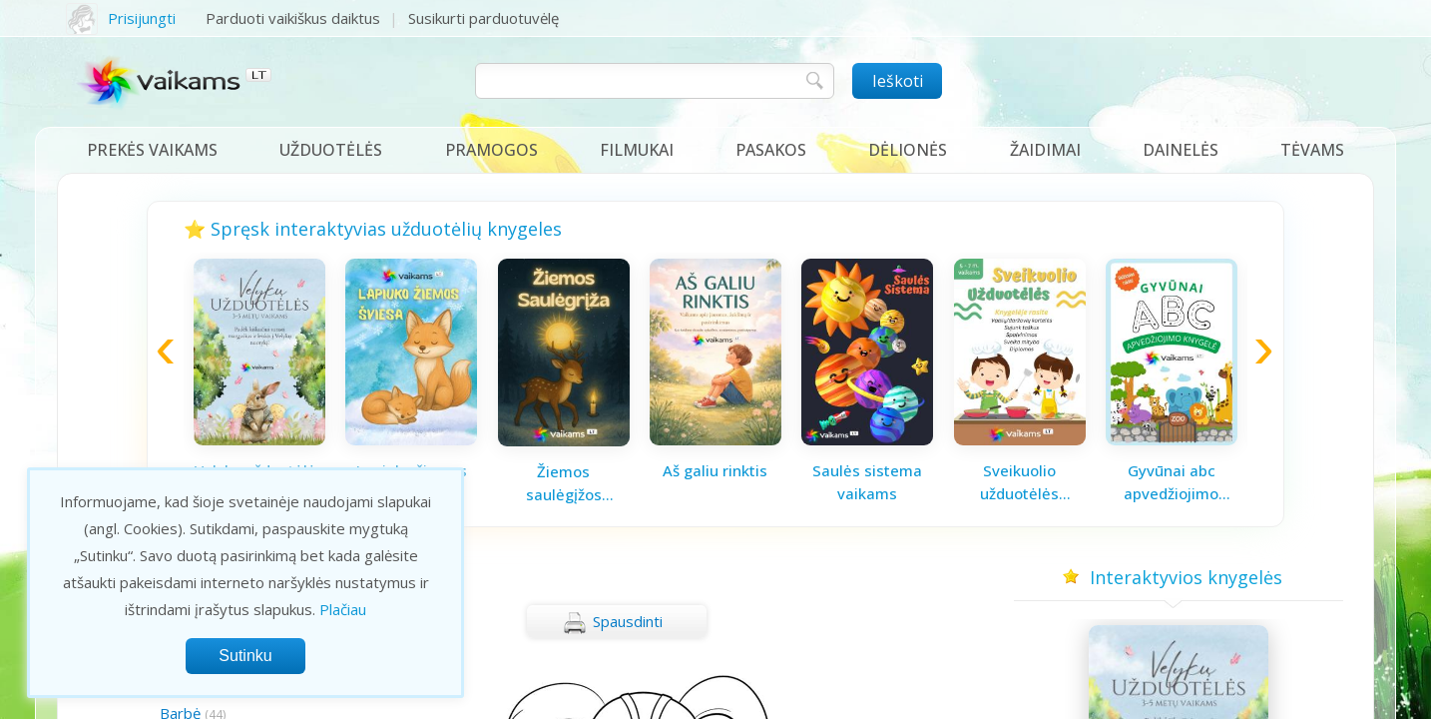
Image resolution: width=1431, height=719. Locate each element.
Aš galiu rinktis (715, 470)
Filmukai (637, 150)
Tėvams (1312, 150)
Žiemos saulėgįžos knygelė (564, 483)
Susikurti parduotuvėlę (483, 18)
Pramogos (491, 150)
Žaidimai (1045, 150)
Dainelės (1180, 150)
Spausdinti (613, 623)
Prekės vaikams (152, 150)
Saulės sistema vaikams (867, 481)
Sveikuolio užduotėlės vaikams (1019, 482)
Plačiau (342, 609)
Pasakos (770, 150)
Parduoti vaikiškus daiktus (293, 18)
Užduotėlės (330, 150)
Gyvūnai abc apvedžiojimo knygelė (1171, 482)
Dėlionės (907, 150)
